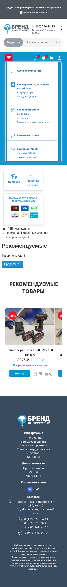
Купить (19, 373)
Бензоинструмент (28, 109)
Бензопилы (23, 118)
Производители (33, 468)
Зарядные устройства (29, 96)
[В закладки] (44, 58)
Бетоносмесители (28, 135)
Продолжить (12, 264)
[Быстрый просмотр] (35, 374)
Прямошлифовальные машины (27, 233)
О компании (33, 438)
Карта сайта (33, 475)
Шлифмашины (20, 228)
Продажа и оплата (33, 441)
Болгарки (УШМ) (27, 148)
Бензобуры (23, 113)
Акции (33, 472)
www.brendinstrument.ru (22, 548)
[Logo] (16, 28)
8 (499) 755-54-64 (36, 519)
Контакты (33, 456)
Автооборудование (29, 70)
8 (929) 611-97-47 (36, 526)
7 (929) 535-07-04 (37, 532)
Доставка (33, 453)
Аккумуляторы (25, 92)
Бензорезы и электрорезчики (33, 122)
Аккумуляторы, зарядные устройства (33, 86)
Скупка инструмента (33, 445)
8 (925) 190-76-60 (36, 523)
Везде (13, 42)
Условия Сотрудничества (33, 449)
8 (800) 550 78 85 (43, 26)
